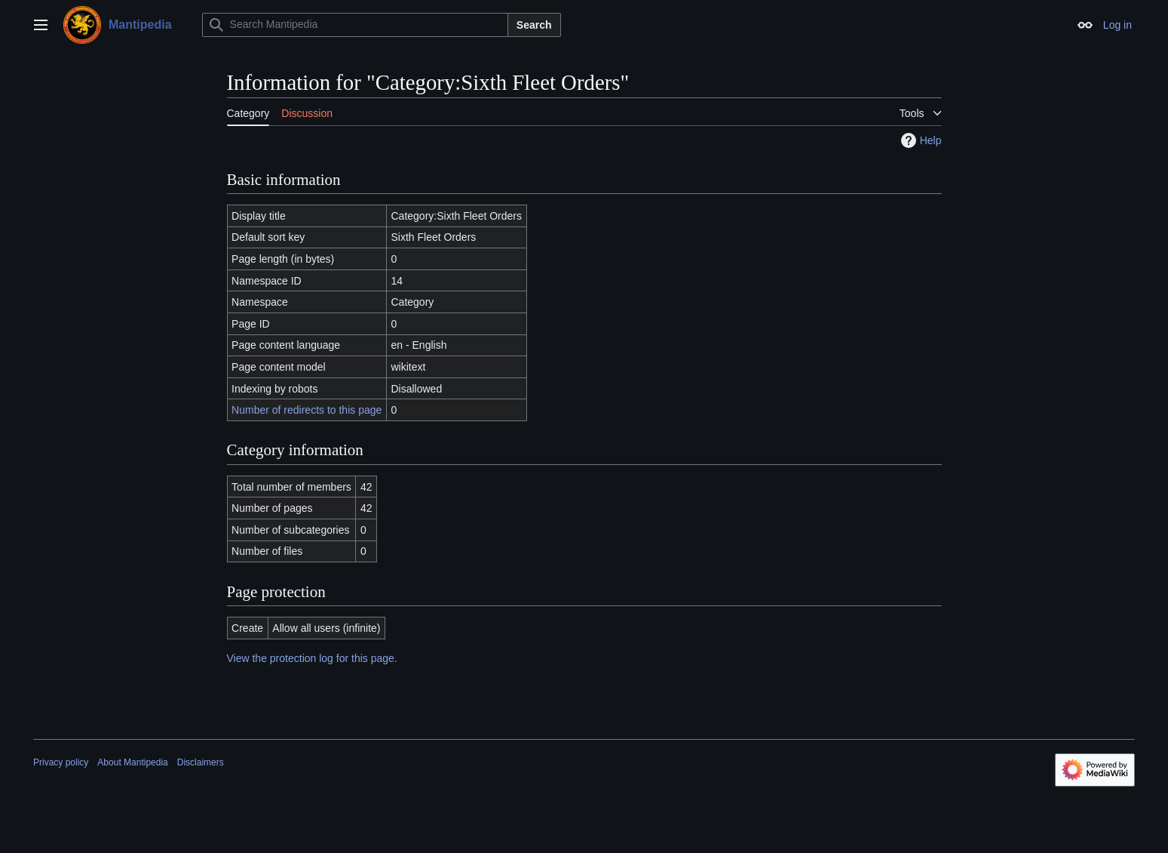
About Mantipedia (132, 762)
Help (919, 140)
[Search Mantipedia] (355, 25)
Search (534, 25)
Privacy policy (60, 762)
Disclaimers (200, 762)
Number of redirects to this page (306, 410)
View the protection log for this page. (312, 658)
